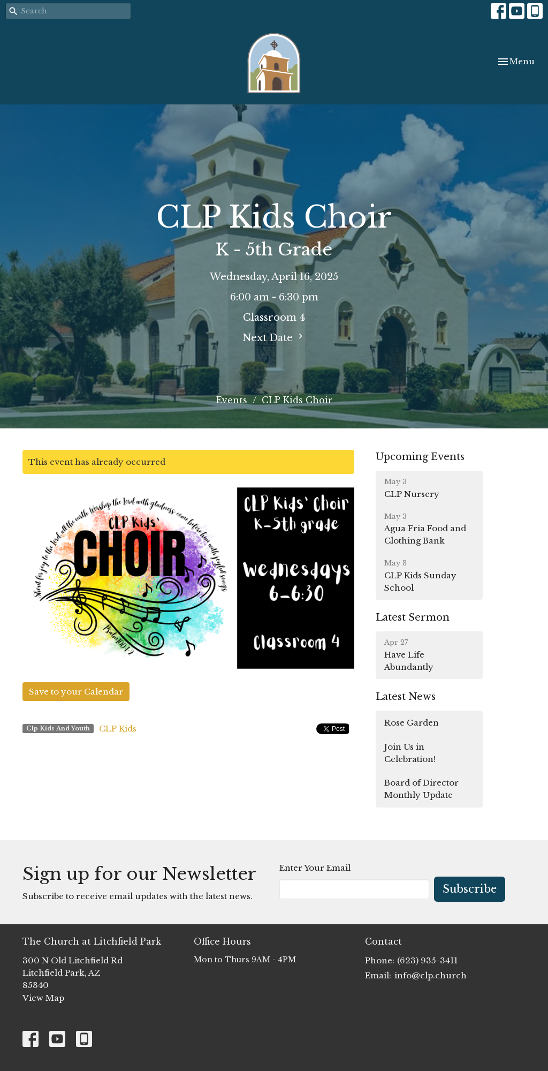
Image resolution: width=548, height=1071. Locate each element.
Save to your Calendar (76, 692)
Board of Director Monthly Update (421, 789)
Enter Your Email (315, 868)
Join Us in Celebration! (410, 753)
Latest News (406, 697)
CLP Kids (117, 728)
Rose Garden (411, 723)
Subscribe (470, 889)
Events (231, 400)
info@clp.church (430, 975)
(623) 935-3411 (427, 960)
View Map (43, 998)
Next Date (274, 337)
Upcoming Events (420, 457)
